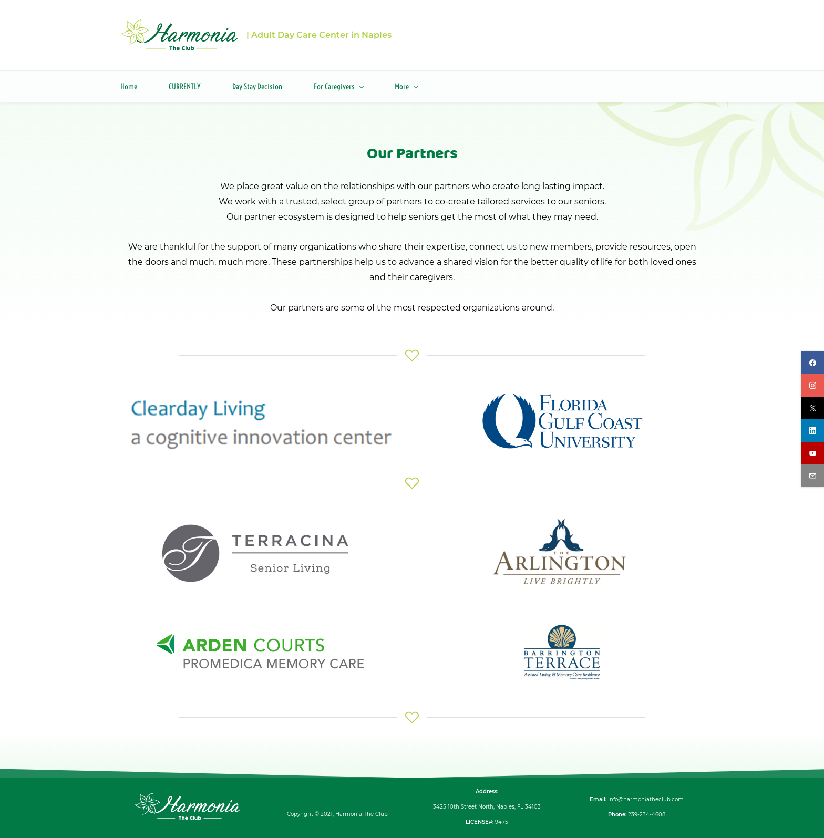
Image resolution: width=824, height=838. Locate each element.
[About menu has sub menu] (407, 82)
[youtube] (812, 453)
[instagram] (812, 385)
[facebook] (812, 362)
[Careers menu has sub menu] (466, 82)
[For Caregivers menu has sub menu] (338, 82)
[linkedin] (812, 430)
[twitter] (812, 408)
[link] (262, 395)
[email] (812, 475)
